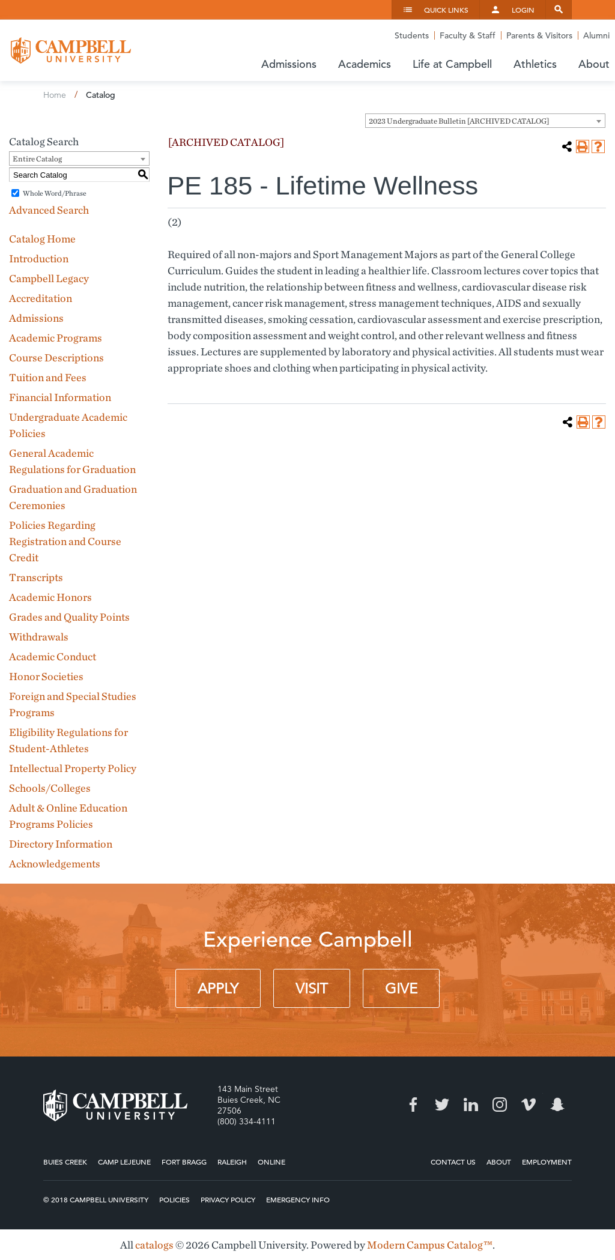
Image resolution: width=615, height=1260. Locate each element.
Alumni (596, 35)
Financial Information (60, 397)
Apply (218, 989)
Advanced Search (49, 209)
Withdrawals (38, 636)
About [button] (594, 64)
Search (558, 9)
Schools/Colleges (50, 788)
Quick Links (446, 9)
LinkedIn (470, 1104)
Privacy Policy (228, 1199)
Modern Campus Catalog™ (429, 1244)
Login (523, 9)
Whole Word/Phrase (54, 192)
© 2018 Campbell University (95, 1199)
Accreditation (40, 298)
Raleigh (232, 1161)
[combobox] (485, 120)
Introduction (38, 258)
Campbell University (71, 50)
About (498, 1161)
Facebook (413, 1104)
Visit (311, 989)
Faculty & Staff (467, 35)
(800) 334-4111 (246, 1121)
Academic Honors (50, 597)
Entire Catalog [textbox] (37, 158)
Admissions (36, 318)
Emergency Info (298, 1199)
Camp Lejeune (124, 1161)
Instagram (499, 1104)
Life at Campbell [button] (452, 64)
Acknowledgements (54, 863)
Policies (174, 1199)
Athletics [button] (535, 64)
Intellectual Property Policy (72, 768)
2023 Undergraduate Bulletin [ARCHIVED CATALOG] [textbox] (459, 120)
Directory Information (60, 843)
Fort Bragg (184, 1161)
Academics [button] (364, 64)
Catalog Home (42, 238)
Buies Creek (65, 1161)
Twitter (442, 1104)
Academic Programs (55, 337)
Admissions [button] (289, 64)
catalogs (154, 1244)
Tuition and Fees (47, 377)
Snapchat (557, 1104)
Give (401, 989)
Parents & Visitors (539, 35)
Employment (547, 1161)
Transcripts (36, 577)
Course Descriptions (56, 357)
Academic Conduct (52, 656)
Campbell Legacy (49, 278)
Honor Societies (46, 676)
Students (412, 35)
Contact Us (453, 1161)
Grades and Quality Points (69, 616)
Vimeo (528, 1104)
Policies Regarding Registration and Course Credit (65, 541)
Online (271, 1161)
